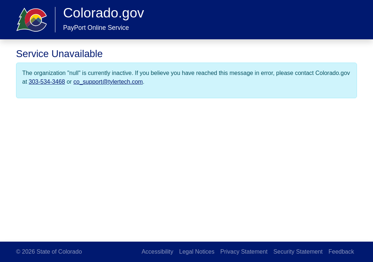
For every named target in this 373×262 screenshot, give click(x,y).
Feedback (341, 252)
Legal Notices (197, 252)
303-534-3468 (47, 82)
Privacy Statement (244, 252)
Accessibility (157, 252)
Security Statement (298, 252)
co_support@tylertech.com (108, 82)
